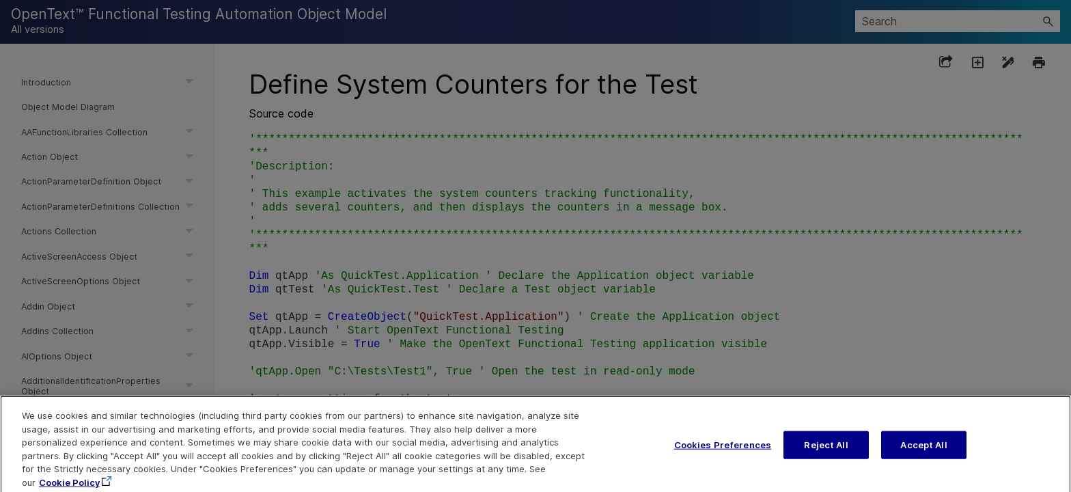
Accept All (923, 457)
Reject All (826, 457)
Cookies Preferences (722, 457)
